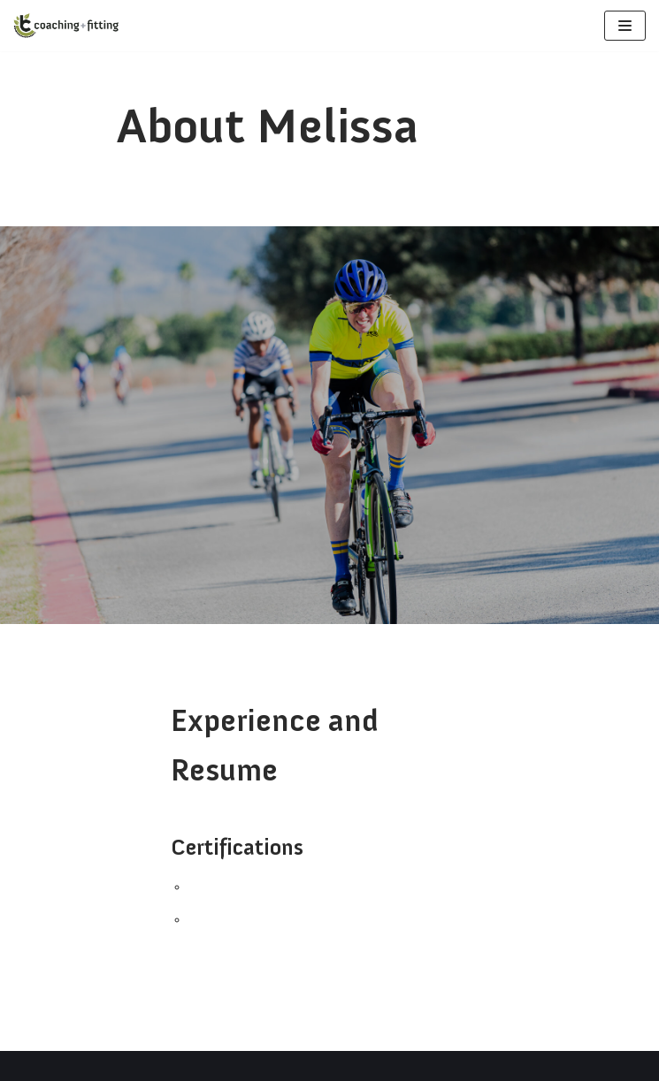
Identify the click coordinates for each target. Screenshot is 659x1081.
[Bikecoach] (66, 25)
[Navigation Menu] (625, 26)
